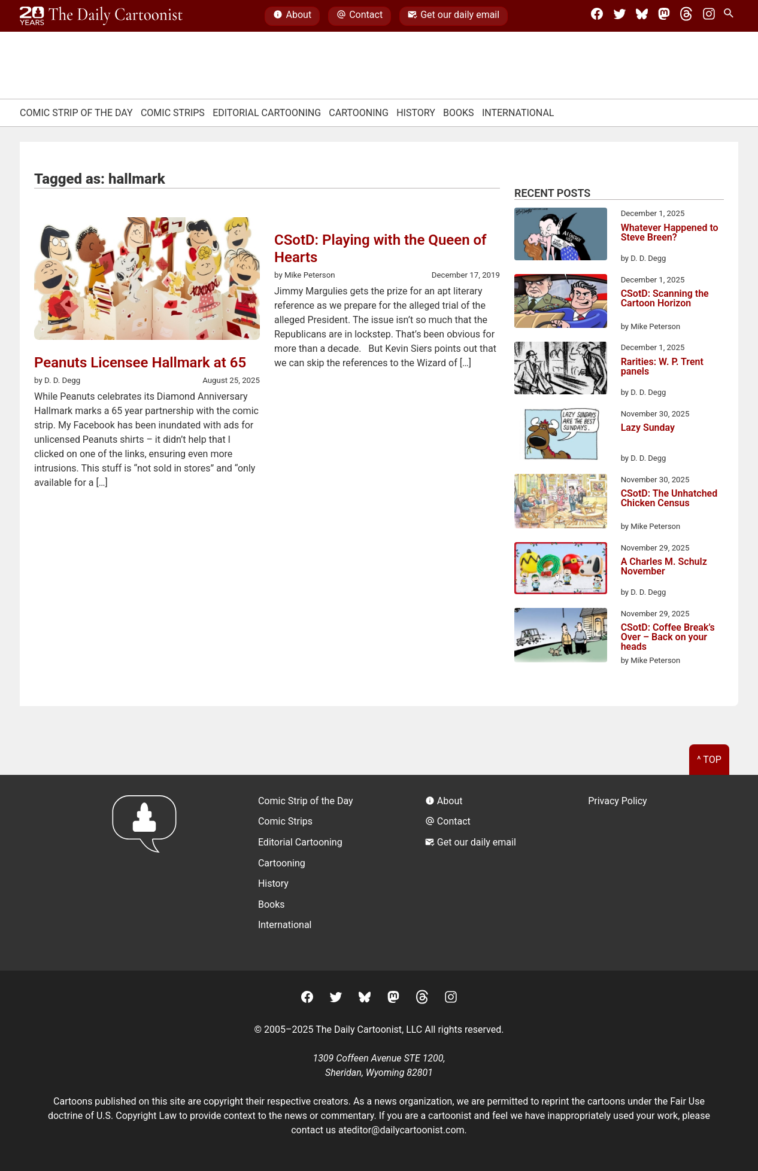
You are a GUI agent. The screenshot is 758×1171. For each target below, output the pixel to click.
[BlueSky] (642, 16)
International (518, 112)
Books (458, 112)
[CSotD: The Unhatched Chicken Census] (560, 503)
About (292, 16)
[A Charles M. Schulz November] (560, 570)
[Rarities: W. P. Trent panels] (560, 370)
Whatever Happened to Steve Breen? (669, 233)
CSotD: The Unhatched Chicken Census (669, 499)
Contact (359, 16)
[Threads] (686, 16)
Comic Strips (173, 112)
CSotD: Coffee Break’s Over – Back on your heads (668, 637)
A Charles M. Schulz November (664, 567)
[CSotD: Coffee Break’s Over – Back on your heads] (560, 637)
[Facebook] (597, 16)
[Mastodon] (664, 16)
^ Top (709, 759)
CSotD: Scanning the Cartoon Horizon (665, 299)
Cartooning (359, 112)
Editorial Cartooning (267, 112)
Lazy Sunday (648, 428)
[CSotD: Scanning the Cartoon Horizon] (560, 303)
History (415, 112)
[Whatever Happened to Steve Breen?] (560, 236)
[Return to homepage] (148, 872)
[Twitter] (620, 16)
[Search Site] (731, 16)
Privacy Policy (617, 801)
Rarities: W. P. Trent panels (662, 367)
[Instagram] (709, 16)
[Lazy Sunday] (560, 436)
